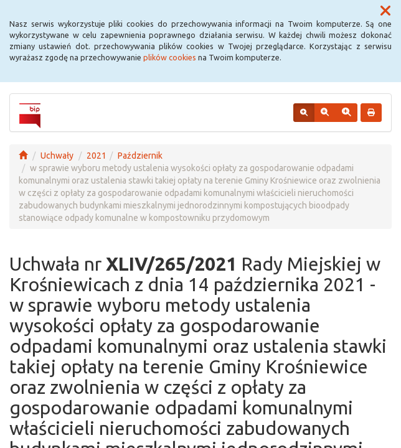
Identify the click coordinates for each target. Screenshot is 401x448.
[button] (385, 11)
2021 (96, 156)
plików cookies (169, 57)
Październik (140, 156)
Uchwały (56, 156)
